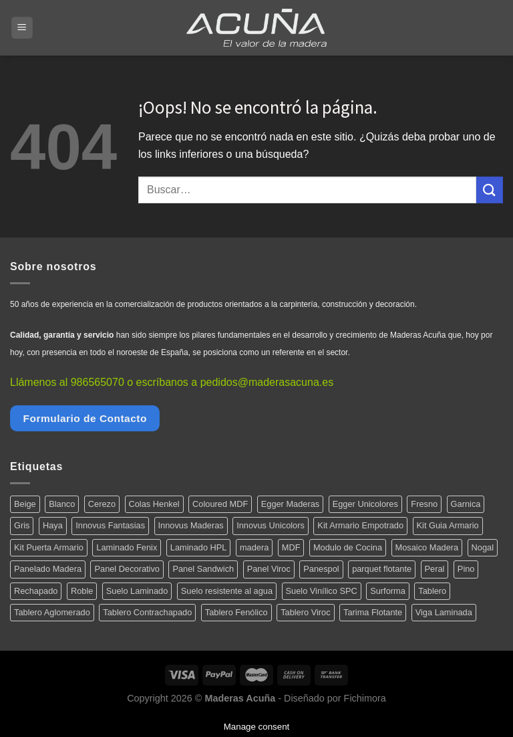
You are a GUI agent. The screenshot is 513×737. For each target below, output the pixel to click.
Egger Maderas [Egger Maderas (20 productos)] (290, 504)
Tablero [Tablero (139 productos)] (432, 591)
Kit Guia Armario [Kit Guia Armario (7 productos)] (448, 525)
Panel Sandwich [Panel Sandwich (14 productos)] (203, 569)
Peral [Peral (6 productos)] (435, 569)
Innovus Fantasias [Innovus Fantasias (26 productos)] (110, 525)
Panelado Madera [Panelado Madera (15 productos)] (47, 569)
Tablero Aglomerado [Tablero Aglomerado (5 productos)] (52, 612)
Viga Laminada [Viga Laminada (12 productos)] (443, 612)
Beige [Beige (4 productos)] (25, 504)
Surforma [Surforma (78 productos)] (387, 591)
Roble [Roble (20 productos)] (82, 591)
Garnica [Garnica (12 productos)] (466, 504)
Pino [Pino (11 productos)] (466, 569)
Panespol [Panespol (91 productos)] (321, 569)
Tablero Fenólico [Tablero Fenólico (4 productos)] (236, 612)
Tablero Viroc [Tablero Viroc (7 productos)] (305, 612)
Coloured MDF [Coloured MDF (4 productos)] (220, 504)
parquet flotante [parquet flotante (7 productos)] (381, 569)
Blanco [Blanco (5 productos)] (62, 504)
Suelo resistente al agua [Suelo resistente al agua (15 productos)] (227, 591)
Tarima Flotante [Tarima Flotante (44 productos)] (372, 612)
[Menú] (22, 28)
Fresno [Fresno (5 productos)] (424, 504)
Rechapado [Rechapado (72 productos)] (35, 591)
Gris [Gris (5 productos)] (21, 525)
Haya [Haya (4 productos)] (53, 525)
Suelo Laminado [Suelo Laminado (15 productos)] (137, 591)
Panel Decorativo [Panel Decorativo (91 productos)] (126, 569)
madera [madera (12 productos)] (254, 547)
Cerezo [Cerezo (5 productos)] (102, 504)
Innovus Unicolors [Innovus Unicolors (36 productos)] (270, 525)
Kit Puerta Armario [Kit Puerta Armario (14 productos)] (48, 547)
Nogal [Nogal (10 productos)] (483, 547)
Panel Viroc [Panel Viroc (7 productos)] (269, 569)
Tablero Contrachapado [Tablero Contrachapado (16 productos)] (147, 612)
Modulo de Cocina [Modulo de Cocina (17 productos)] (347, 547)
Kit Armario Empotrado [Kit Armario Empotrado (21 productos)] (360, 525)
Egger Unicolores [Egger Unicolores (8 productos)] (365, 504)
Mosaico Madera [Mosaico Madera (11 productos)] (427, 547)
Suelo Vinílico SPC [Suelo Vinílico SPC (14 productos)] (321, 591)
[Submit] (489, 190)
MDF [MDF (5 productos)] (291, 547)
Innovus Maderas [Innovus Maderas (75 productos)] (191, 525)
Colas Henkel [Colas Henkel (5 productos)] (154, 504)
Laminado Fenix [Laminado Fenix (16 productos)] (126, 547)
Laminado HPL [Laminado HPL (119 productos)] (198, 547)
